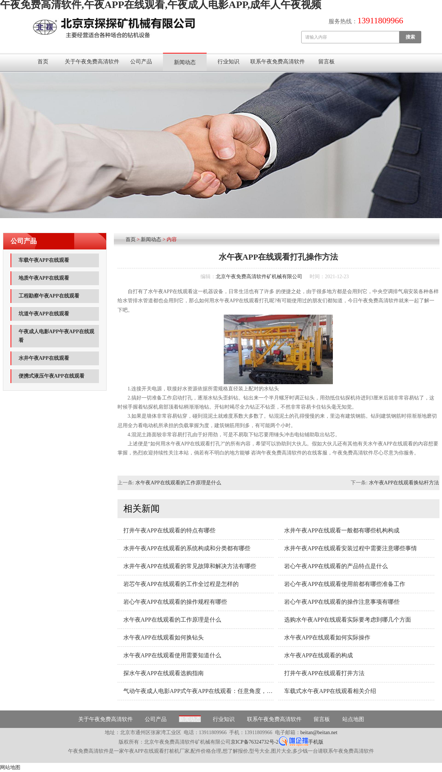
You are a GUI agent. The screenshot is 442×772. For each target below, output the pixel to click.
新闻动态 (185, 62)
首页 (42, 61)
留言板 (326, 61)
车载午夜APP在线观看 (44, 260)
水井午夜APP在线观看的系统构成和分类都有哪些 (186, 548)
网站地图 (10, 767)
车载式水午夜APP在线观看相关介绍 (330, 691)
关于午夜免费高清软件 (92, 61)
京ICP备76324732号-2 (254, 742)
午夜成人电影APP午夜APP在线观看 (56, 336)
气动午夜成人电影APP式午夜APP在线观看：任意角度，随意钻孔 (198, 691)
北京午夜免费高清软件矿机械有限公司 (259, 276)
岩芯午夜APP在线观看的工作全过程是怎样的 (181, 584)
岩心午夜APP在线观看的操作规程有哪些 (175, 602)
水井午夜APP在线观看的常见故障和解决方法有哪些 (189, 566)
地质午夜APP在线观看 (44, 278)
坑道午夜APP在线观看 (44, 313)
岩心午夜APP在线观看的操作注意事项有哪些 (341, 602)
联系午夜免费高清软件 (277, 61)
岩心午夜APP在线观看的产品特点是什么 (336, 566)
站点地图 (353, 719)
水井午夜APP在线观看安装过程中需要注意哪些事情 (350, 548)
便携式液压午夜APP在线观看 (51, 376)
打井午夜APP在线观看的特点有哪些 (169, 530)
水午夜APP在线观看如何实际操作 (327, 637)
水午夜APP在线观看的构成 (318, 655)
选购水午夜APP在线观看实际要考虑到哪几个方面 (347, 620)
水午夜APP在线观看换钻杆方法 (404, 482)
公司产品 (141, 61)
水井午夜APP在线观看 (44, 358)
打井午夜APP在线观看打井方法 (324, 673)
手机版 (315, 742)
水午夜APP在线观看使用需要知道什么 (172, 655)
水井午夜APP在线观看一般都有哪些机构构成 (341, 530)
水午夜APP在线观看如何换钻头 (163, 637)
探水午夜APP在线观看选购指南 (163, 673)
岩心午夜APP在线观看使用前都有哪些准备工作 (344, 584)
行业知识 (228, 61)
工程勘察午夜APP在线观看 (49, 296)
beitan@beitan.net (319, 732)
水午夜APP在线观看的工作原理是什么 (178, 482)
